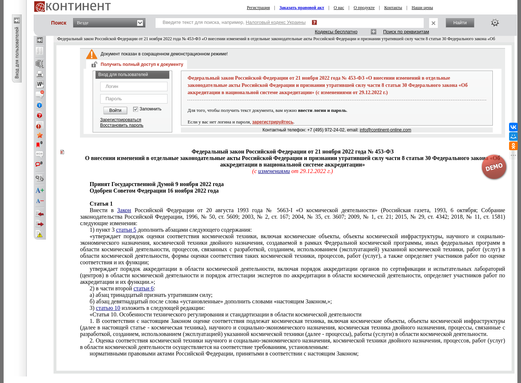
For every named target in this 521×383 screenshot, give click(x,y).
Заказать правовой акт (301, 7)
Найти (460, 22)
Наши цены (422, 7)
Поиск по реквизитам (406, 31)
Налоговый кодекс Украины (276, 22)
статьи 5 (126, 230)
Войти (115, 110)
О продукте (363, 7)
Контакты (393, 7)
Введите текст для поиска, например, (234, 22)
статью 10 (108, 308)
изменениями (274, 171)
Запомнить (150, 109)
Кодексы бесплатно (336, 31)
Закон (124, 210)
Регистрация (258, 7)
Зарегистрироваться (120, 119)
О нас (339, 7)
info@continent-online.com (385, 129)
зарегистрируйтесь (272, 122)
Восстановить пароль (122, 125)
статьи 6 (144, 288)
